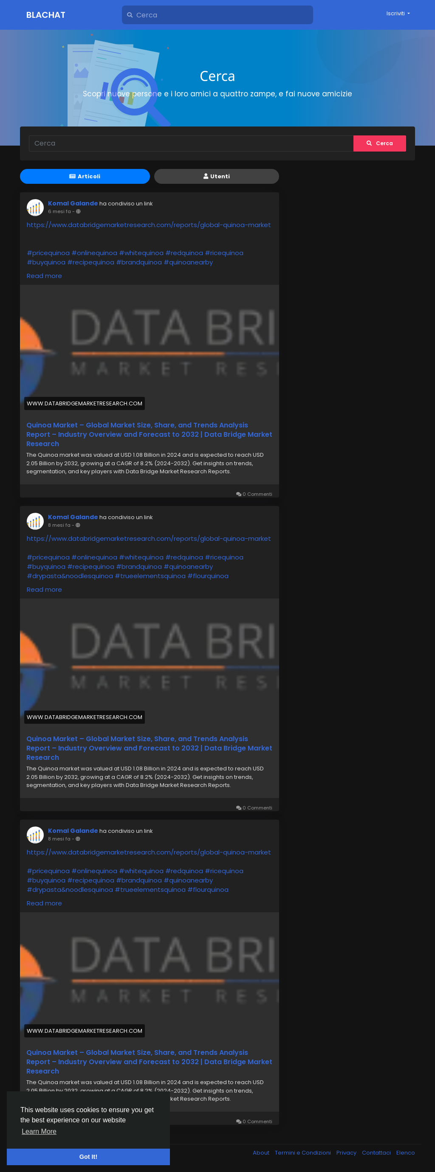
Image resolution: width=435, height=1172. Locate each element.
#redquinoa (184, 252)
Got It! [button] (88, 1156)
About (262, 1153)
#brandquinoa (139, 262)
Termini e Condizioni (303, 1153)
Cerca (380, 143)
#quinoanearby (188, 262)
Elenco (405, 1153)
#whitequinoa (141, 252)
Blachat (45, 15)
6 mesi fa (59, 211)
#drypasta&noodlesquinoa (70, 575)
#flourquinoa (208, 575)
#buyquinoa (46, 262)
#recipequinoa (90, 262)
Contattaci (377, 1153)
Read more (44, 275)
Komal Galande (73, 203)
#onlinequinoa (94, 252)
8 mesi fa (59, 525)
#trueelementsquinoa (150, 575)
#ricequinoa (224, 252)
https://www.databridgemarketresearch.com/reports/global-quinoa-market (149, 224)
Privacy (347, 1153)
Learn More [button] (39, 1131)
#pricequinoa (48, 252)
